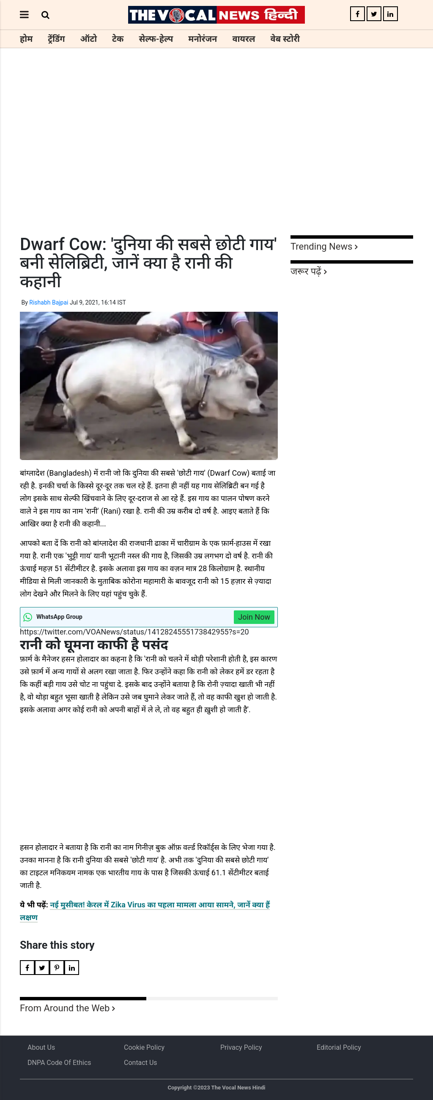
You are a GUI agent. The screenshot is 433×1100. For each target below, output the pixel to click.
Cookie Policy (144, 1047)
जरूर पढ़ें (305, 271)
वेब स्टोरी (285, 39)
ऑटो (88, 39)
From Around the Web (65, 1008)
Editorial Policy (339, 1047)
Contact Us (140, 1063)
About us (41, 1047)
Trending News (321, 246)
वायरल (243, 39)
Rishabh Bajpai (48, 302)
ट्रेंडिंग (56, 39)
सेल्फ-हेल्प (156, 39)
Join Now (254, 617)
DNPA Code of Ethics (59, 1063)
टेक (117, 39)
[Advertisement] (216, 157)
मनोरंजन (202, 39)
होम (26, 39)
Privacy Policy (241, 1047)
